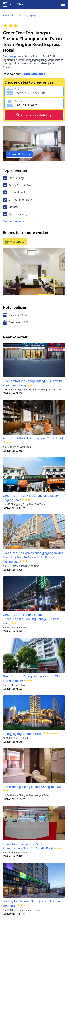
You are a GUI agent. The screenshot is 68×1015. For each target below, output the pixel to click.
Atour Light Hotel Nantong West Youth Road (33, 438)
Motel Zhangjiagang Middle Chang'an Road (32, 787)
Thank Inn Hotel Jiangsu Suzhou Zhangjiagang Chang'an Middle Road (28, 846)
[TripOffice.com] (13, 4)
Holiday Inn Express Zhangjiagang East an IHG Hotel (31, 903)
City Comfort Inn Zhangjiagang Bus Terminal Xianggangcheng (33, 383)
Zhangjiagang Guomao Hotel (22, 734)
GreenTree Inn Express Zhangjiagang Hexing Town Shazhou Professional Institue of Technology (33, 557)
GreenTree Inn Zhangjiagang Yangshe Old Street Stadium (31, 678)
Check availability (34, 115)
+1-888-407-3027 (33, 74)
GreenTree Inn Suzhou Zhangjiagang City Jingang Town (31, 498)
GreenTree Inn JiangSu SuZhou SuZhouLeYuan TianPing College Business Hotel (31, 619)
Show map (9, 56)
